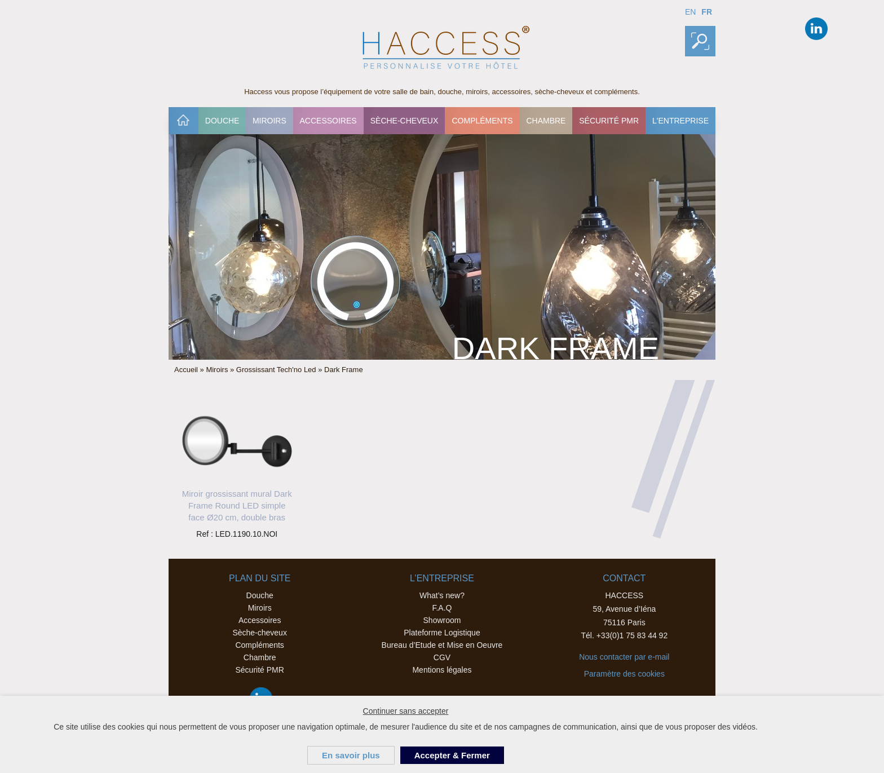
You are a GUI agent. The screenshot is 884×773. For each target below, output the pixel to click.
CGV (442, 657)
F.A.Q (442, 607)
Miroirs (269, 120)
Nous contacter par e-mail (624, 656)
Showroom (442, 620)
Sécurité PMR (609, 120)
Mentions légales (441, 669)
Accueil (183, 120)
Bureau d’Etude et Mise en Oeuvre (442, 645)
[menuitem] (183, 120)
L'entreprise (680, 120)
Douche (222, 120)
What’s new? (442, 595)
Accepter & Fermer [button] (452, 755)
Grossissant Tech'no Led (276, 369)
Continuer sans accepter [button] (406, 710)
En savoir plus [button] (351, 755)
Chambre (545, 120)
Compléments (482, 120)
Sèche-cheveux (404, 120)
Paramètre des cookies (624, 673)
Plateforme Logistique (442, 632)
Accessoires (327, 120)
